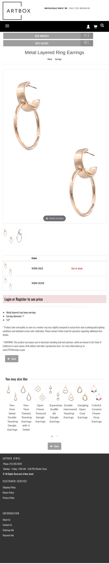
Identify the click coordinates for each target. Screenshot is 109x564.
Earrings (58, 59)
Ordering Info (8, 530)
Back (11, 358)
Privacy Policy (8, 497)
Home (50, 59)
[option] (12, 408)
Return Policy (8, 492)
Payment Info (8, 535)
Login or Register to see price (24, 299)
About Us (6, 519)
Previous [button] (3, 409)
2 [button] (57, 436)
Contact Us (7, 524)
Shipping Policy (9, 487)
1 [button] (52, 436)
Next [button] (106, 409)
